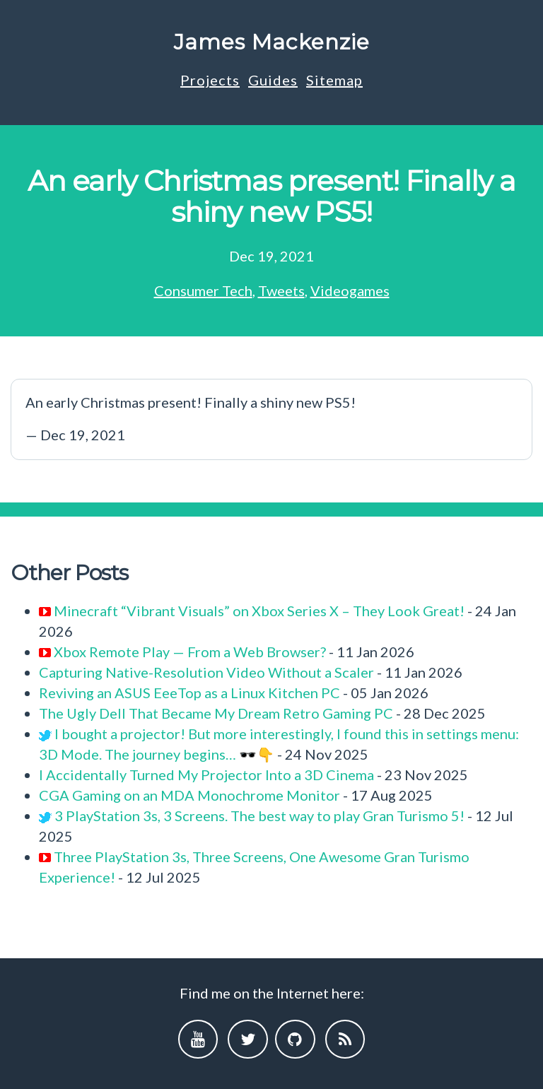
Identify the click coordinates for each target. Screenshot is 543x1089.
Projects (210, 79)
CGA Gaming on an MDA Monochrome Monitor (189, 795)
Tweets (281, 290)
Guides (273, 79)
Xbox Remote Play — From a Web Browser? (190, 651)
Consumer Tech (203, 290)
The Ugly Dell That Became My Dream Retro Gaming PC (216, 713)
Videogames (350, 290)
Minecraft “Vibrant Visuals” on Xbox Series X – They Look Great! (259, 610)
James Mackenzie (272, 42)
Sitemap (334, 79)
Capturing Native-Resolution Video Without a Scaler (206, 672)
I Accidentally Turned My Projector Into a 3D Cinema (206, 774)
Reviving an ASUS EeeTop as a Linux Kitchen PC (189, 692)
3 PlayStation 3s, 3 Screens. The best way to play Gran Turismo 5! (259, 815)
